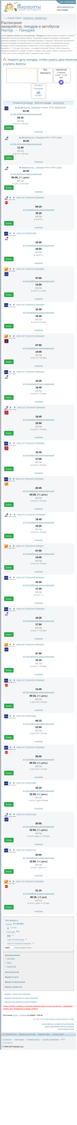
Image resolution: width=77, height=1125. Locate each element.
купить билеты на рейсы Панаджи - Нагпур (59, 1019)
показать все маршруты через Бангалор (21, 998)
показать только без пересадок (17, 994)
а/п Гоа (20, 121)
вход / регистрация (67, 2)
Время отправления (15, 982)
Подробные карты (44, 1034)
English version (33, 1039)
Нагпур (15, 1015)
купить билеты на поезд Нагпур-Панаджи (58, 1024)
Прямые (9, 924)
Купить (9, 128)
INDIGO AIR (60, 107)
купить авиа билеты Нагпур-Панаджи (59, 1026)
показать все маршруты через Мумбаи (20, 1002)
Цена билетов (12, 972)
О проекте (6, 1039)
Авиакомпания (12, 955)
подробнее (39, 132)
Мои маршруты (65, 6)
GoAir (59, 137)
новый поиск (14, 18)
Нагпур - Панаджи (27, 107)
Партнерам (19, 1039)
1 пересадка (10, 932)
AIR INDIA (11, 959)
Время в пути (12, 977)
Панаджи (23, 1015)
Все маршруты (12, 920)
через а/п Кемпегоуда (26, 233)
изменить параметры (35, 18)
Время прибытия (13, 987)
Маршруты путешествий (27, 1034)
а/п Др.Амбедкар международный (26, 114)
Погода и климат (58, 1034)
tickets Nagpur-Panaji (66, 1029)
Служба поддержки (50, 1039)
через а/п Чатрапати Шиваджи (30, 197)
